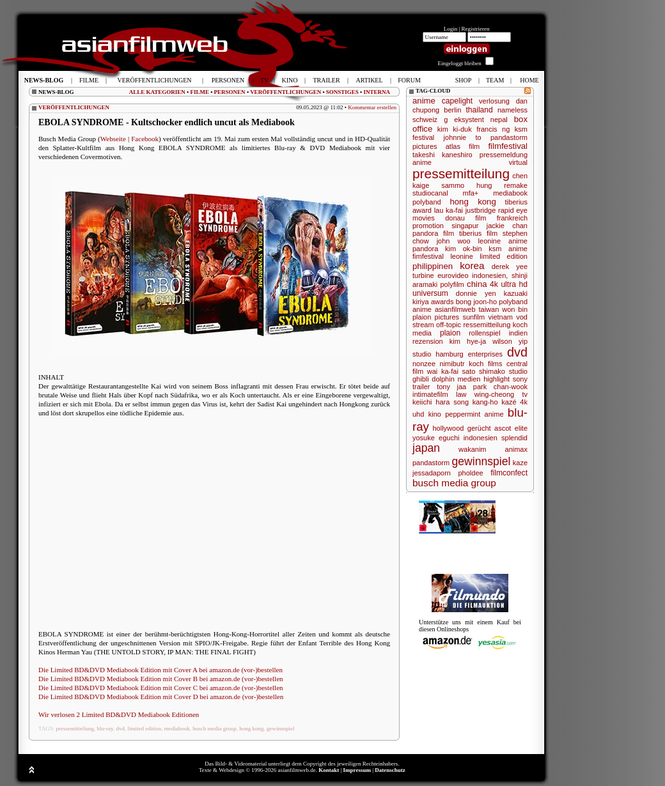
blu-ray (105, 728)
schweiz (424, 119)
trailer (421, 386)
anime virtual (470, 162)
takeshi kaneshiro (442, 154)
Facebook (145, 139)
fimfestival (428, 256)
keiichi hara (431, 402)
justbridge (480, 210)
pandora (425, 248)
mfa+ (471, 193)
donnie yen (476, 293)
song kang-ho (475, 402)
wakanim (472, 449)
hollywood (448, 428)
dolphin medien (456, 379)
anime (423, 100)
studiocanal (430, 193)
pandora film (433, 233)
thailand (478, 109)
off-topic (448, 324)
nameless (512, 110)
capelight (457, 100)
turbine (423, 275)
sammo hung (466, 185)
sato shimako (483, 371)
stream (423, 324)
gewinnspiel (281, 728)
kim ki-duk (454, 129)
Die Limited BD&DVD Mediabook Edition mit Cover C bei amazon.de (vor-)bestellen (160, 687)
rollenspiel (485, 333)
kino (434, 414)
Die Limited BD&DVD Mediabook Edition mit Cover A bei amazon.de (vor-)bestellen (160, 670)
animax (516, 449)
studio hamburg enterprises (457, 354)
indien (518, 333)
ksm (521, 129)
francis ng (493, 129)
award (422, 210)
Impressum (357, 770)
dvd (120, 728)
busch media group (214, 728)
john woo (454, 241)
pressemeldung (504, 154)
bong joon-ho (476, 301)
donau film (465, 218)
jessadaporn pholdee (447, 473)
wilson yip (510, 341)
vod (522, 317)
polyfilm (452, 284)
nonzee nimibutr (438, 363)
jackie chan (507, 225)
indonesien (480, 438)
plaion (450, 332)
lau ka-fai (448, 210)
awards (442, 301)
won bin (515, 309)
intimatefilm (430, 394)
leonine (461, 256)
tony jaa (451, 386)
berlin (452, 110)
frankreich (512, 218)
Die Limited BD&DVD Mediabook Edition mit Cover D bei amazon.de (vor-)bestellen (160, 696)
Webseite (113, 139)
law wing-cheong (485, 394)
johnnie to (462, 137)
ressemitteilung (486, 324)
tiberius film (478, 233)
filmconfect (509, 472)
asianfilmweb (455, 309)
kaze (520, 462)
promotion (428, 225)
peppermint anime (474, 414)
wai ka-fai (442, 371)
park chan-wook (500, 386)
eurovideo (452, 275)
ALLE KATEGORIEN (157, 92)
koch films (485, 363)
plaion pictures (435, 317)
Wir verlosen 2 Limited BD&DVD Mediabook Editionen (118, 714)
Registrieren (476, 29)
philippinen (432, 266)
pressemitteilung (75, 728)
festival (423, 137)
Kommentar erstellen (372, 107)
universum (430, 293)
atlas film (463, 146)
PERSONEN (230, 92)
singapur (464, 225)
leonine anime (503, 241)
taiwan (488, 309)
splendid (514, 438)
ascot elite (511, 428)
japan (426, 448)
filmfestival (508, 146)
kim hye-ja (468, 341)
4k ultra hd (509, 284)
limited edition (144, 728)
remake (516, 185)
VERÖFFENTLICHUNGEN (285, 92)
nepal (499, 119)
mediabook (177, 728)
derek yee (510, 266)
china (477, 284)
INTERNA (376, 92)
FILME (199, 92)
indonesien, (490, 275)
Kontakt (328, 770)
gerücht (479, 428)
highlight (496, 379)
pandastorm (431, 462)
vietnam (500, 317)
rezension (427, 341)
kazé (508, 402)
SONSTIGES (342, 92)
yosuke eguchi (435, 438)
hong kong (251, 728)
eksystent (468, 119)
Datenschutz (390, 770)
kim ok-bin (463, 248)
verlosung (494, 101)
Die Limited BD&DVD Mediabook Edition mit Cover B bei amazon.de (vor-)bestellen (160, 678)
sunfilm (473, 317)
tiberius (516, 202)
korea (472, 265)
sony (520, 379)
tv (525, 394)
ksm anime (508, 248)
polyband (426, 202)
